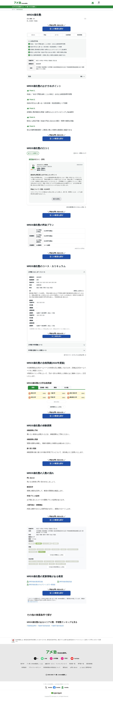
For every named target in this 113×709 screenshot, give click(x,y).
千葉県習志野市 (32, 625)
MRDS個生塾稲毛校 (65, 581)
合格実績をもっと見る (56, 407)
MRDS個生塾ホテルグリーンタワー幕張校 (42, 584)
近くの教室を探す (56, 29)
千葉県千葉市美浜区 (57, 625)
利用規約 (24, 667)
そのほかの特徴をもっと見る (56, 555)
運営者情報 (89, 663)
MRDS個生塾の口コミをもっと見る (76, 207)
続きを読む (56, 199)
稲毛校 (31, 159)
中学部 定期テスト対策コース (56, 350)
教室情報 (79, 35)
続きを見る (56, 401)
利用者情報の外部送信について (51, 667)
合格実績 (68, 35)
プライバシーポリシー (35, 667)
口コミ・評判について (79, 153)
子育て (64, 658)
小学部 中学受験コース (56, 345)
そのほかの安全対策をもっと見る (56, 567)
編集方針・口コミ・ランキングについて (56, 663)
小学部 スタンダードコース (56, 272)
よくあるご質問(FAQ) (85, 667)
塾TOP (13, 9)
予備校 (35, 21)
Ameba (48, 687)
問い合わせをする (33, 601)
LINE (44, 658)
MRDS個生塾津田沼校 (36, 581)
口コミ (33, 35)
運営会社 (65, 667)
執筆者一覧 (72, 663)
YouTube (75, 658)
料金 (45, 35)
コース (56, 35)
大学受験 (54, 658)
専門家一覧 (81, 663)
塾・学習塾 (30, 21)
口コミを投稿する (33, 153)
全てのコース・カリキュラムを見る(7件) (75, 355)
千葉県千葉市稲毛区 (44, 625)
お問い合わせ (73, 667)
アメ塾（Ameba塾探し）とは (35, 663)
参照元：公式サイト (79, 290)
